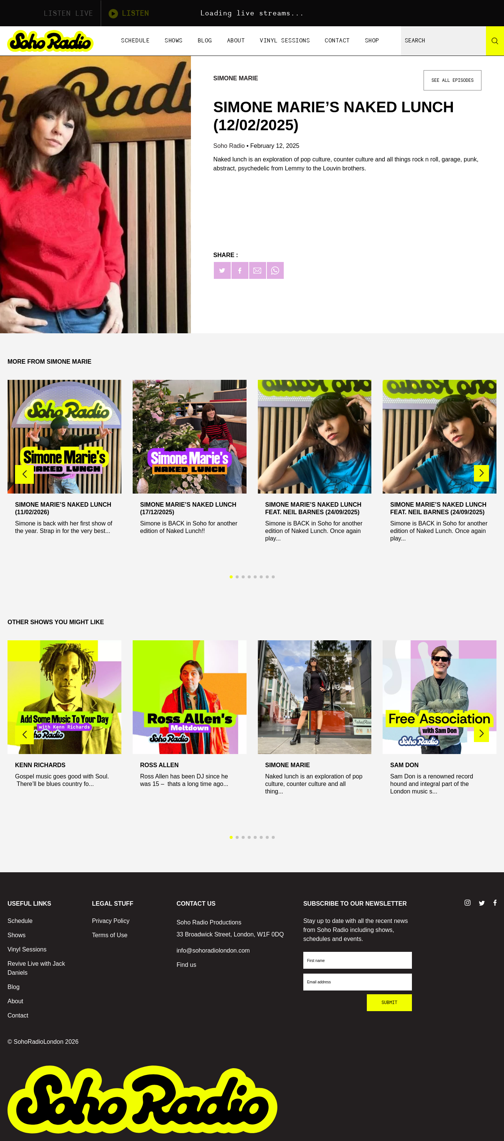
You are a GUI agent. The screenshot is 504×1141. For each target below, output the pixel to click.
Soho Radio (230, 146)
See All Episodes (452, 80)
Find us (186, 965)
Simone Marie (235, 78)
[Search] (495, 41)
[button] (481, 473)
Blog (205, 41)
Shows (174, 41)
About (236, 41)
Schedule (135, 41)
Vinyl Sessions (285, 41)
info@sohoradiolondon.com (213, 950)
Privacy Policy (111, 921)
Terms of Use (109, 935)
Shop (372, 41)
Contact (337, 41)
